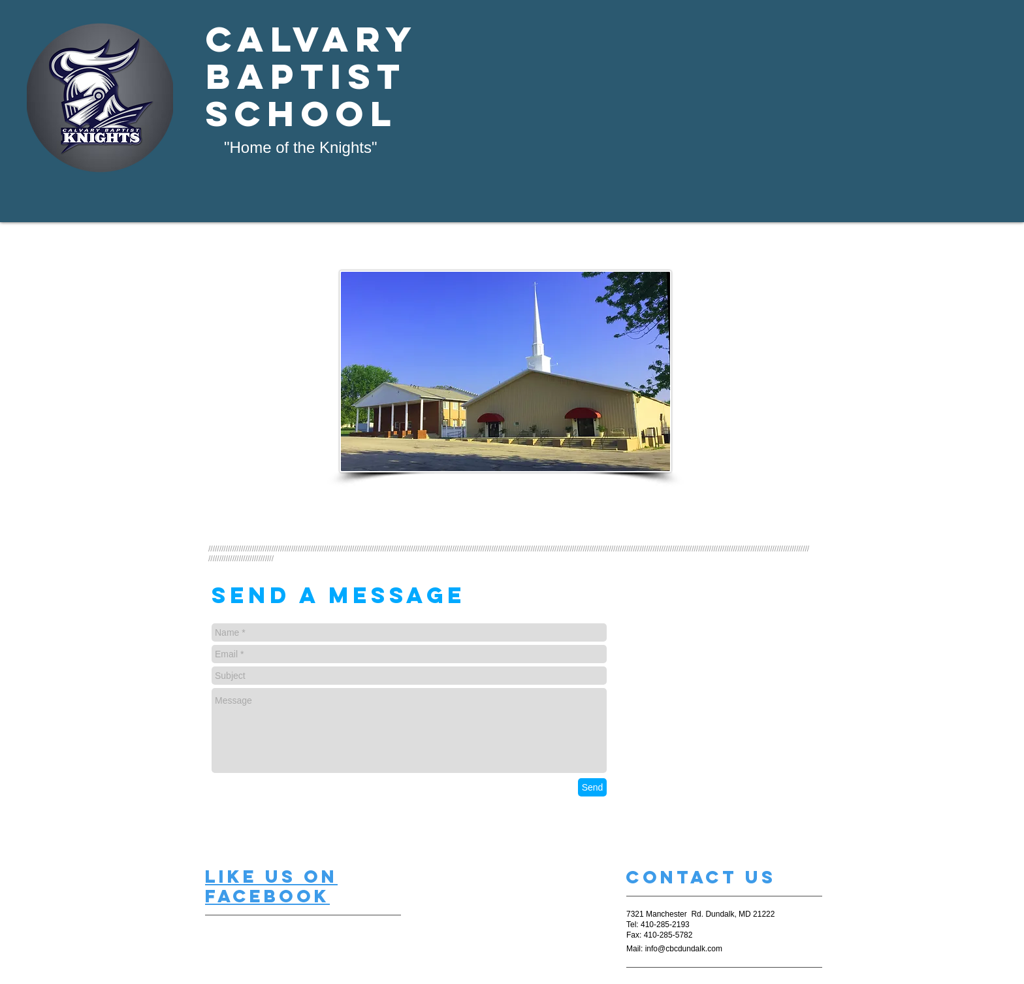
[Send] (592, 787)
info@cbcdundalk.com (683, 948)
